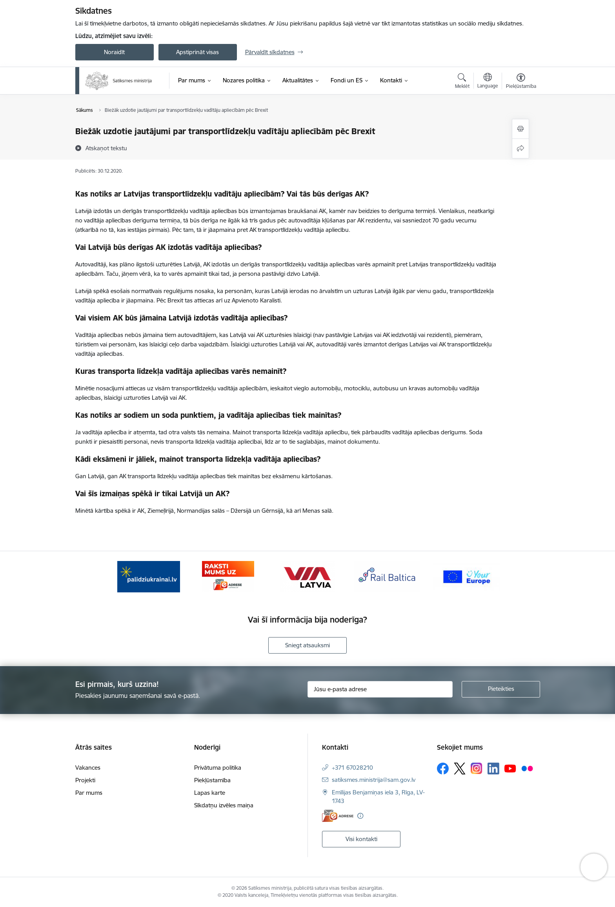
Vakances (87, 767)
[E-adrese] (337, 815)
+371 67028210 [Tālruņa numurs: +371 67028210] (352, 767)
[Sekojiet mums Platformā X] (460, 768)
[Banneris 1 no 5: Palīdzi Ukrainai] (148, 576)
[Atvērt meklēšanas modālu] (462, 82)
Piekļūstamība (212, 780)
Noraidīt (114, 52)
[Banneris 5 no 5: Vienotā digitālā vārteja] (466, 576)
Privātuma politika (217, 767)
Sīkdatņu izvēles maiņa (223, 805)
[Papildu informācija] (360, 816)
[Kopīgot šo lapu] (520, 148)
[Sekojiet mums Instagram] (476, 768)
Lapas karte (209, 792)
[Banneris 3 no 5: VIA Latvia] (307, 576)
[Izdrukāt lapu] (520, 128)
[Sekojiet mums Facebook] (443, 768)
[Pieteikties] (501, 689)
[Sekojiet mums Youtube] (510, 768)
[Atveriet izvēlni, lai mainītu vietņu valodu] (487, 82)
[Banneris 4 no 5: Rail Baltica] (387, 576)
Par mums (88, 792)
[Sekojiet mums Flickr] (527, 768)
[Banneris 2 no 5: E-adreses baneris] (228, 576)
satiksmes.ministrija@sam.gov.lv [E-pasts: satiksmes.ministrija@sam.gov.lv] (373, 779)
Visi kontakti (361, 839)
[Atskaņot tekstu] (106, 148)
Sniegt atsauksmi (307, 645)
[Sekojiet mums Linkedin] (493, 768)
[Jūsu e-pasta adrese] (380, 689)
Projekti (85, 780)
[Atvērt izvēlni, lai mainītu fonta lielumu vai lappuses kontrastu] (521, 82)
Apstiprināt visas (197, 52)
